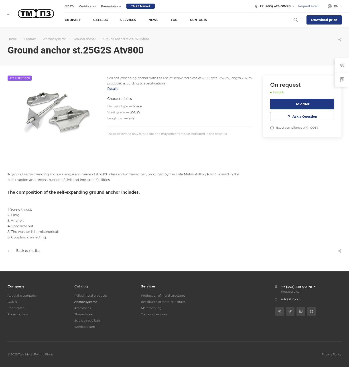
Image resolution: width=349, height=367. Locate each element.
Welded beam (84, 326)
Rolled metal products (90, 295)
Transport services (154, 314)
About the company (22, 295)
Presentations (18, 314)
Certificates (16, 308)
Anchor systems (85, 301)
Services (148, 286)
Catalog (81, 286)
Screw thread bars (87, 320)
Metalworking (151, 308)
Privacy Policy (331, 354)
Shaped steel (83, 314)
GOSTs (12, 301)
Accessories (82, 308)
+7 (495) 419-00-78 (275, 6)
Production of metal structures (163, 295)
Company (16, 286)
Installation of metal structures (163, 301)
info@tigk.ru (290, 299)
